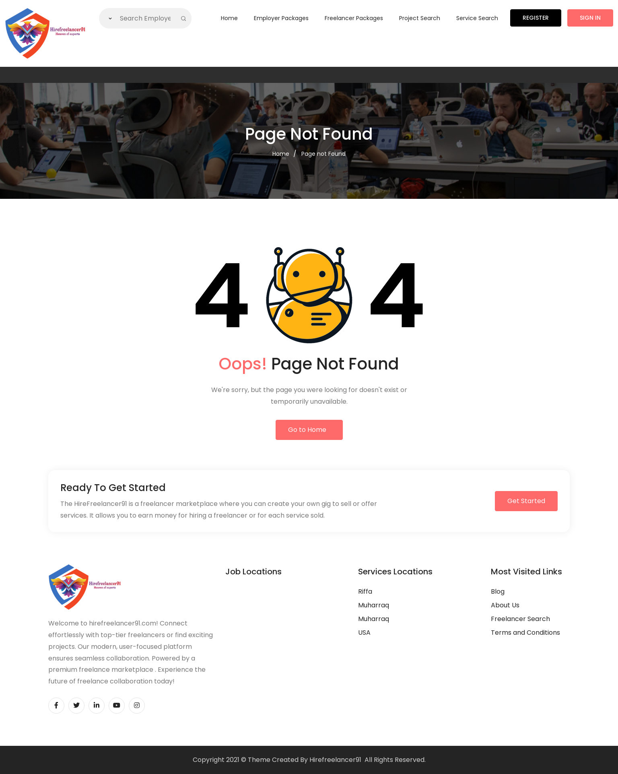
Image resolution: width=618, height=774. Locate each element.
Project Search (419, 18)
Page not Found (323, 154)
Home (229, 18)
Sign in (590, 18)
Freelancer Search (520, 618)
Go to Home (307, 429)
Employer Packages (281, 18)
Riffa (365, 591)
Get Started (526, 501)
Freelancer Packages (354, 18)
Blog (498, 591)
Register (536, 18)
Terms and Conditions (525, 632)
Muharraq (373, 605)
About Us (505, 605)
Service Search (477, 18)
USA (364, 632)
